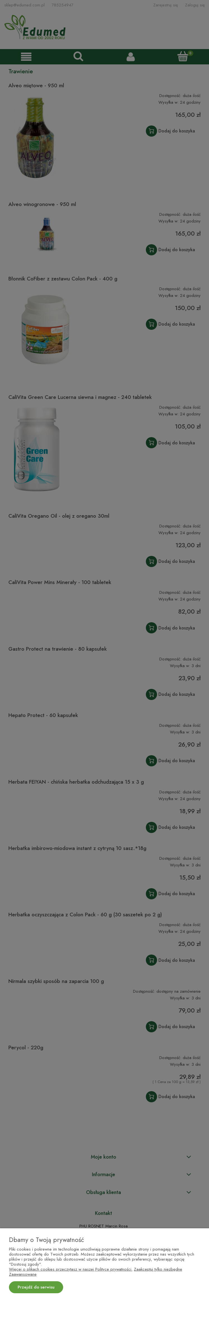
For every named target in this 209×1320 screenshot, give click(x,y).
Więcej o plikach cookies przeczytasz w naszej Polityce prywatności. (70, 1269)
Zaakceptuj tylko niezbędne (158, 1269)
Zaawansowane (23, 1274)
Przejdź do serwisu (36, 1287)
